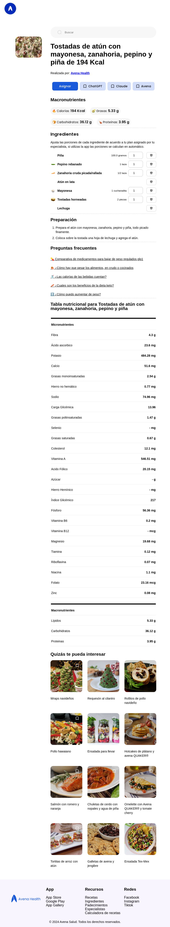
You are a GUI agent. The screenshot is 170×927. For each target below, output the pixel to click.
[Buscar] (106, 32)
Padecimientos (96, 905)
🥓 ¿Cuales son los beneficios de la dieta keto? (82, 285)
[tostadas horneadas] (135, 199)
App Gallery (55, 905)
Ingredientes (94, 901)
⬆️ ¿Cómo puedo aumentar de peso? (76, 294)
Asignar (65, 86)
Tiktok (128, 905)
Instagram (131, 901)
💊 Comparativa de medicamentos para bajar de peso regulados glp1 (97, 259)
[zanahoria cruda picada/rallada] (135, 172)
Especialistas (95, 909)
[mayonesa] (135, 190)
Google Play (55, 901)
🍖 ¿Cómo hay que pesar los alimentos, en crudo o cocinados (92, 268)
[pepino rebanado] (135, 164)
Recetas (91, 897)
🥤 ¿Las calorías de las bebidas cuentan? (79, 276)
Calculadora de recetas (103, 913)
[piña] (135, 155)
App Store (53, 897)
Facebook (131, 897)
